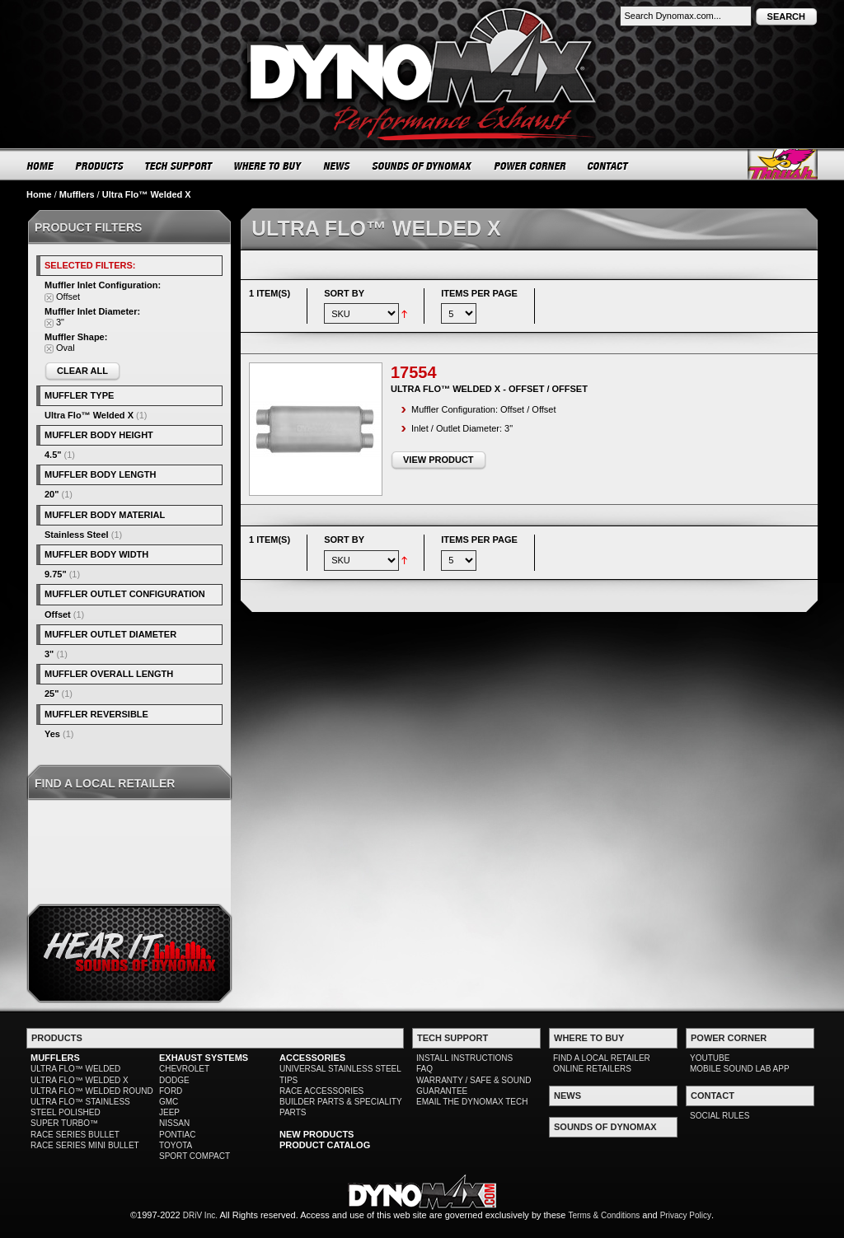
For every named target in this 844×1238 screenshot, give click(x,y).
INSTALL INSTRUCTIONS (464, 1058)
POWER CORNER (530, 165)
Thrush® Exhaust (783, 164)
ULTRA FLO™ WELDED (75, 1068)
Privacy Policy (685, 1215)
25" (52, 693)
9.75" (56, 574)
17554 (414, 372)
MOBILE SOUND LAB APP (740, 1068)
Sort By (344, 293)
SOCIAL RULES (719, 1115)
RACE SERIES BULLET (75, 1134)
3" (49, 654)
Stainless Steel (77, 535)
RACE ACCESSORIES (321, 1091)
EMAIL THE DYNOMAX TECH (472, 1101)
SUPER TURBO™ (64, 1123)
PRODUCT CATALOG (324, 1145)
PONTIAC (177, 1134)
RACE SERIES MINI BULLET (84, 1145)
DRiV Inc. (200, 1215)
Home (39, 194)
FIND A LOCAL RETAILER (601, 1058)
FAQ (424, 1068)
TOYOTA (175, 1145)
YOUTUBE (709, 1058)
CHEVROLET (184, 1068)
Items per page (479, 293)
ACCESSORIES (312, 1058)
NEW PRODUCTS (316, 1134)
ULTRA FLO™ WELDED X (79, 1080)
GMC (168, 1101)
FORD (170, 1091)
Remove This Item (49, 297)
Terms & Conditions (604, 1215)
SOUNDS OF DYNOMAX (422, 165)
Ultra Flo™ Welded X (89, 415)
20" (52, 494)
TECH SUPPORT (179, 165)
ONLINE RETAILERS (592, 1068)
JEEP (169, 1112)
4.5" (53, 455)
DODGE (174, 1080)
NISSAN (174, 1123)
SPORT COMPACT (194, 1156)
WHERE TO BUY (268, 165)
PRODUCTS (99, 165)
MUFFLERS (55, 1058)
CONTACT (609, 165)
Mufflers (77, 194)
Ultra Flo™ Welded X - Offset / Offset (489, 389)
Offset (58, 614)
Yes (52, 734)
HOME (40, 165)
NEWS (337, 165)
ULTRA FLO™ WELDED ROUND (91, 1091)
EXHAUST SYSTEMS (203, 1058)
